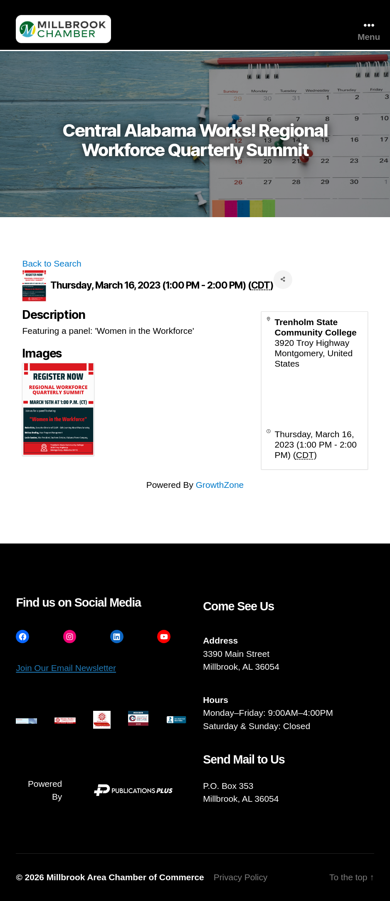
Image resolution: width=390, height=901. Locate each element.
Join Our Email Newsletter (66, 668)
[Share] (283, 279)
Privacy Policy (241, 877)
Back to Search (51, 263)
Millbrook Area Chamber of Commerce (125, 877)
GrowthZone (220, 485)
